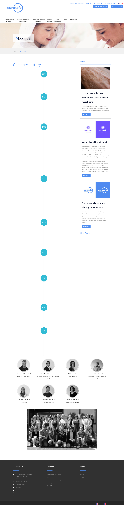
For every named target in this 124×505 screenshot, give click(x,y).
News (65, 19)
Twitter (18, 488)
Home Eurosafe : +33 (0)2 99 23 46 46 (79, 3)
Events (82, 472)
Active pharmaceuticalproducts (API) (23, 20)
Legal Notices (82, 502)
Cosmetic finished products (54, 472)
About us (15, 491)
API (48, 475)
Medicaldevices (49, 20)
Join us (15, 494)
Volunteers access (100, 6)
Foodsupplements (57, 20)
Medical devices (51, 484)
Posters (82, 475)
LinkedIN (18, 485)
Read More (86, 114)
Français (107, 502)
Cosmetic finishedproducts (9, 20)
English (99, 502)
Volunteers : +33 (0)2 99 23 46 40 (104, 3)
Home (15, 51)
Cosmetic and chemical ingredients (56, 478)
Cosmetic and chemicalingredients (38, 20)
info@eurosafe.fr (20, 482)
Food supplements (52, 481)
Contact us (91, 502)
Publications (73, 19)
